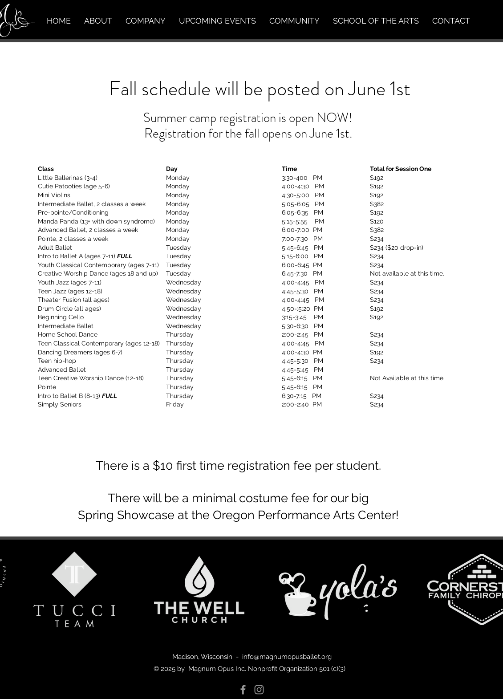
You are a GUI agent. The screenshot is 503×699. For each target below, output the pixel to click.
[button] (98, 21)
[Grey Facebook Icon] (243, 689)
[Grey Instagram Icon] (259, 689)
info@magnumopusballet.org (287, 657)
